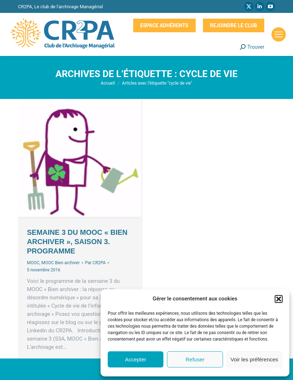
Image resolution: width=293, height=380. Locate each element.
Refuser (195, 359)
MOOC (33, 262)
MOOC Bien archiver (60, 262)
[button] (278, 299)
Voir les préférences (254, 359)
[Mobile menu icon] (278, 34)
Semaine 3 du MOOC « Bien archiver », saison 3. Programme (77, 241)
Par (95, 262)
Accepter (135, 359)
